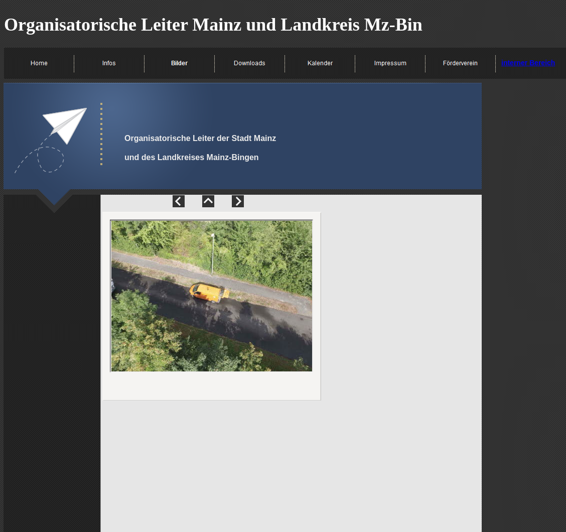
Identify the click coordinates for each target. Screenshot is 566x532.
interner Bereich (528, 63)
